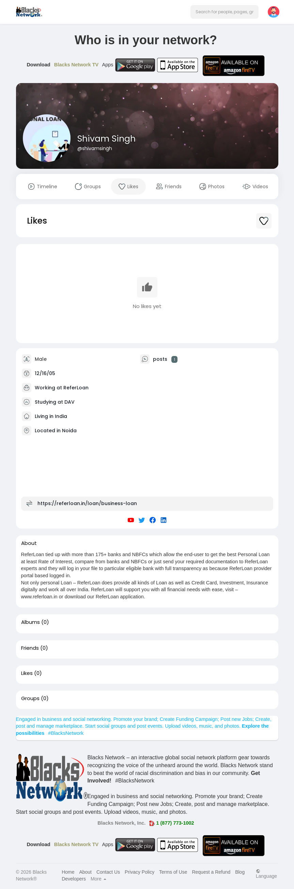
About (85, 872)
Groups (30, 698)
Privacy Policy (139, 872)
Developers (74, 879)
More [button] (98, 878)
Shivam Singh (106, 139)
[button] (224, 12)
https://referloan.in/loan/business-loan (87, 503)
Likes (27, 673)
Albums (30, 622)
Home (68, 872)
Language (266, 873)
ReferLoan (76, 387)
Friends (30, 648)
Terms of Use (173, 872)
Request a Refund (211, 872)
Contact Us (108, 872)
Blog (240, 872)
